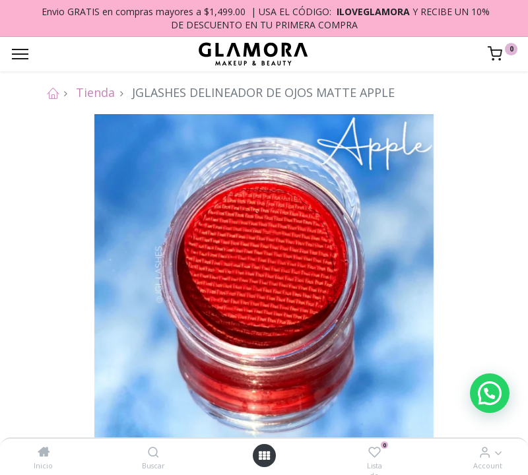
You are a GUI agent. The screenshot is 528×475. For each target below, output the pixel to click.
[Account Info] (484, 452)
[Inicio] (44, 452)
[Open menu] (264, 455)
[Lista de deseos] (374, 452)
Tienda (95, 92)
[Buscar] (153, 452)
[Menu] (20, 54)
